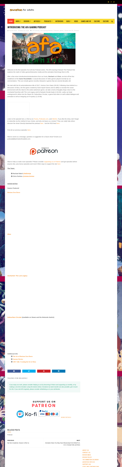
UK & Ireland (105, 135)
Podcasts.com (43, 119)
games (61, 30)
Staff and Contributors (90, 43)
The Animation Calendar (90, 36)
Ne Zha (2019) (98, 84)
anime (85, 135)
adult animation (88, 142)
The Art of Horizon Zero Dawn (22, 356)
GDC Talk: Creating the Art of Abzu (24, 362)
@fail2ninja (27, 173)
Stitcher (54, 119)
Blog (68, 21)
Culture (97, 21)
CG (98, 135)
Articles (37, 21)
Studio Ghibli (99, 142)
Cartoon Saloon (88, 149)
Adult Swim (108, 149)
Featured (56, 30)
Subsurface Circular (14, 317)
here (41, 123)
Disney (102, 139)
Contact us (86, 29)
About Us (85, 26)
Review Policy (87, 33)
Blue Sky (101, 156)
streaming (92, 135)
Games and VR (86, 21)
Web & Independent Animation (91, 146)
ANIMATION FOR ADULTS (37, 464)
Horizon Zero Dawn (13, 192)
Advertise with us (88, 38)
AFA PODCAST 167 (87, 271)
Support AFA (86, 40)
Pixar (107, 142)
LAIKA (95, 156)
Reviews (27, 21)
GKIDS (85, 139)
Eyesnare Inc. (52, 464)
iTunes (36, 119)
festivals (91, 139)
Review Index (86, 31)
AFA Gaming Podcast (46, 30)
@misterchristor (29, 176)
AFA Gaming (36, 30)
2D (97, 139)
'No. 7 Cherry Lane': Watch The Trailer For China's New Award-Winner (104, 104)
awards (109, 139)
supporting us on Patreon (52, 162)
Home (11, 21)
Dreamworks (98, 149)
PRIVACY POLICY (61, 464)
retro (103, 152)
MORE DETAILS (65, 417)
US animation (106, 146)
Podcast (76, 30)
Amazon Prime (87, 156)
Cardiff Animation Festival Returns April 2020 (103, 112)
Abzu (9, 234)
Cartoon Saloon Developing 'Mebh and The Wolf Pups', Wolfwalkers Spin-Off (104, 95)
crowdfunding (95, 152)
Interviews (59, 21)
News (18, 21)
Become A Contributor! (90, 45)
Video (76, 21)
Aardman (85, 152)
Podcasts (47, 21)
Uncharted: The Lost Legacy (17, 276)
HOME (109, 464)
